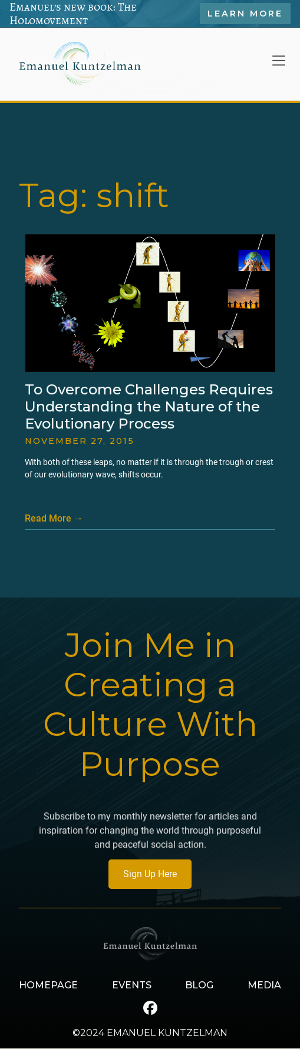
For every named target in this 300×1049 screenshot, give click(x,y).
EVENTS (131, 985)
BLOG (199, 985)
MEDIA (264, 985)
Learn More (245, 13)
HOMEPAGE (48, 985)
